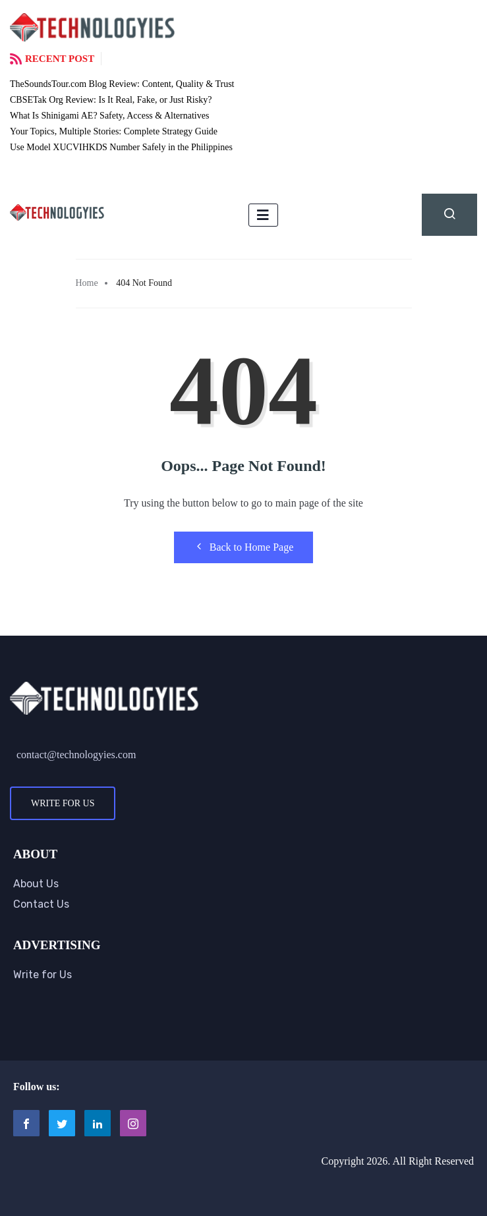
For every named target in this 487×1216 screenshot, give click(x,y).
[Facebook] (26, 1123)
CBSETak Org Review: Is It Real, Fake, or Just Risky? (111, 100)
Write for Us (62, 803)
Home (87, 283)
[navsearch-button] (449, 215)
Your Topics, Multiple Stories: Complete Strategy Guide (113, 131)
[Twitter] (62, 1123)
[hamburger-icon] (263, 215)
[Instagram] (133, 1123)
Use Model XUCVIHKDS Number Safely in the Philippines (121, 147)
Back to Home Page (244, 547)
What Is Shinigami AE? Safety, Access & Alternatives (109, 116)
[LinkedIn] (97, 1123)
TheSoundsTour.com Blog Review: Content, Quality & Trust (122, 84)
